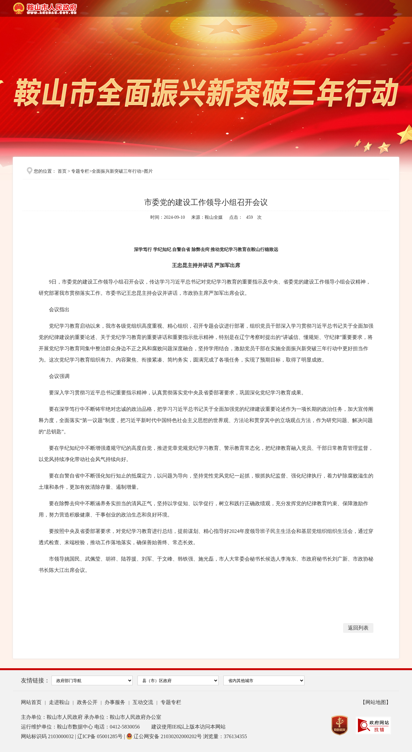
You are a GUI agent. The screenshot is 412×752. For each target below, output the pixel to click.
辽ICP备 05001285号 (100, 736)
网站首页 (31, 702)
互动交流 (143, 702)
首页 (62, 171)
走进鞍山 (59, 702)
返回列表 (358, 628)
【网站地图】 (375, 702)
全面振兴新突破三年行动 (116, 171)
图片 (148, 171)
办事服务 (115, 702)
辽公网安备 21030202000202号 (164, 736)
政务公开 (87, 702)
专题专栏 (80, 171)
